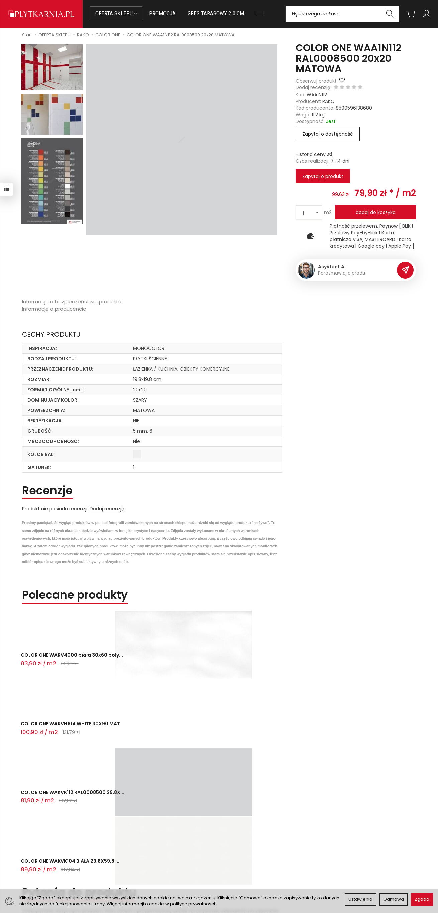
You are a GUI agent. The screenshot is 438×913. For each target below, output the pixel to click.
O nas (230, 840)
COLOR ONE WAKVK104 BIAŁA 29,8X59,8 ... (297, 661)
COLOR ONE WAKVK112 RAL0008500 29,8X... (209, 661)
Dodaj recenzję (107, 508)
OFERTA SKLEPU (116, 13)
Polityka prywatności (246, 856)
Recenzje (47, 490)
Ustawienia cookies (147, 873)
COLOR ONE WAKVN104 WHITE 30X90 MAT (137, 661)
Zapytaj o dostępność (327, 134)
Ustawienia (360, 899)
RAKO (328, 101)
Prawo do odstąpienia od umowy (163, 856)
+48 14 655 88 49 (50, 855)
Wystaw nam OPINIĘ (246, 864)
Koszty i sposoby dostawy (154, 864)
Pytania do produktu (79, 690)
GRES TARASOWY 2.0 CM (216, 13)
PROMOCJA (162, 13)
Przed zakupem (152, 822)
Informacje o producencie (54, 308)
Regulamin (235, 848)
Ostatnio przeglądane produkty (110, 755)
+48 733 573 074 (49, 863)
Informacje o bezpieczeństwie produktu (71, 301)
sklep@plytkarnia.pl (52, 847)
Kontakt (41, 822)
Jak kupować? (141, 840)
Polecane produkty (75, 595)
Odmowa (393, 899)
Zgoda (422, 899)
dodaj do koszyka (376, 212)
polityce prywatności (192, 904)
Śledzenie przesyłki (48, 871)
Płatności (135, 848)
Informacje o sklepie (258, 822)
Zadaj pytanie (45, 723)
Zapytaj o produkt (322, 176)
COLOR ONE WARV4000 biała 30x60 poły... (57, 661)
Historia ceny (314, 154)
